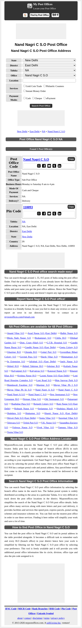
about (20, 618)
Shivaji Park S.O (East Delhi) (21, 418)
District (14, 65)
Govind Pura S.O (28, 357)
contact (27, 618)
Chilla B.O (60, 338)
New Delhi (22, 131)
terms (46, 618)
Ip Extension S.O (16, 361)
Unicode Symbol (45, 613)
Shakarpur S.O (32, 413)
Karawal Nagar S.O (57, 371)
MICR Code (24, 608)
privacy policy (58, 618)
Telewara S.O (13, 422)
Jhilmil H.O (13, 366)
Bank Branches (40, 608)
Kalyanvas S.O (37, 371)
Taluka (13, 70)
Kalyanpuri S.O (18, 371)
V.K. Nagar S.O (48, 422)
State (14, 60)
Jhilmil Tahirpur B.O (33, 366)
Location (13, 80)
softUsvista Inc (54, 623)
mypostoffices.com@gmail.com (19, 317)
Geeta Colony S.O (69, 347)
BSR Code (54, 608)
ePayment (50, 98)
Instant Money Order (36, 91)
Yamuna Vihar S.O (68, 427)
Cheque (38, 98)
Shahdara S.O (14, 413)
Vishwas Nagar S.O (22, 427)
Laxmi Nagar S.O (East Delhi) (55, 375)
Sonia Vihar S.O (47, 418)
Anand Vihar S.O (15, 333)
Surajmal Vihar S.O (68, 418)
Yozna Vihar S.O (15, 432)
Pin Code (66, 608)
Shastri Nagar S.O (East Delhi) (61, 413)
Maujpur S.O (42, 385)
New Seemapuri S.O (60, 394)
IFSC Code (10, 608)
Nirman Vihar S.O (32, 399)
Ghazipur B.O (14, 352)
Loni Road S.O (43, 380)
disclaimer (37, 618)
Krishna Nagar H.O (26, 375)
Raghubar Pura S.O (20, 404)
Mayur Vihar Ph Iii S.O (19, 390)
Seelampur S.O (45, 408)
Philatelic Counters (55, 86)
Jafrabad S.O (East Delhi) (42, 361)
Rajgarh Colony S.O (43, 404)
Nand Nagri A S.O (44, 390)
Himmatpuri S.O (69, 357)
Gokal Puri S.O (48, 352)
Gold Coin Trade (34, 86)
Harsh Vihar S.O (49, 357)
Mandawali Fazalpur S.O (19, 385)
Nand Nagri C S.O (56, 131)
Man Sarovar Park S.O (66, 380)
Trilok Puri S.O (30, 422)
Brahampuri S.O (43, 338)
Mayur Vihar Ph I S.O (66, 385)
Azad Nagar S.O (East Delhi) (42, 333)
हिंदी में (55, 15)
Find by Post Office (40, 15)
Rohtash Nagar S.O (24, 408)
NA (43, 131)
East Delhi (35, 131)
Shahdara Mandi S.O (67, 408)
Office (14, 75)
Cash (28, 98)
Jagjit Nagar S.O (69, 361)
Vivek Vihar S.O (45, 427)
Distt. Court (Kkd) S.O (31, 342)
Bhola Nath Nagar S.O (19, 338)
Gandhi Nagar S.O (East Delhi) (40, 347)
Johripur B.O (53, 366)
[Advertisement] (41, 31)
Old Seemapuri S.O (54, 399)
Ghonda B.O (31, 352)
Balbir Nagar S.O (69, 333)
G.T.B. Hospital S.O (57, 342)
